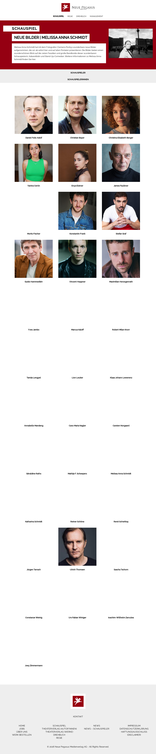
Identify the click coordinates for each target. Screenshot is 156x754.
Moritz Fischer (33, 234)
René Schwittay (121, 521)
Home (22, 725)
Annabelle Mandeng (33, 426)
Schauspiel (58, 16)
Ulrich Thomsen (77, 569)
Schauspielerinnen (78, 79)
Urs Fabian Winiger (77, 617)
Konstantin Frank (77, 234)
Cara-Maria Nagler (77, 426)
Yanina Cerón (33, 186)
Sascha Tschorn (121, 569)
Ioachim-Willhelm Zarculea (121, 617)
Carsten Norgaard (121, 426)
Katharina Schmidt (33, 521)
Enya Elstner (77, 186)
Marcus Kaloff (77, 330)
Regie (70, 16)
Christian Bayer (77, 138)
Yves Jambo (33, 330)
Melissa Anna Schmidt (121, 474)
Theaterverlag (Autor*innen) (59, 728)
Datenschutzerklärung (134, 728)
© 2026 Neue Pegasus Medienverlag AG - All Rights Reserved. (78, 746)
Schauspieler (78, 73)
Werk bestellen (22, 735)
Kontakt (78, 716)
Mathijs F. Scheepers (77, 474)
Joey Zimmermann (34, 665)
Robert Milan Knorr (121, 330)
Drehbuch (81, 16)
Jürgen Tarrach (34, 569)
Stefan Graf (121, 234)
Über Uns (21, 732)
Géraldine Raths (33, 474)
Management (96, 16)
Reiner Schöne (77, 521)
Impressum (134, 725)
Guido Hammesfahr (34, 282)
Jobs (22, 728)
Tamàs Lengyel (34, 378)
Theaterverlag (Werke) (59, 732)
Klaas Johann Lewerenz (121, 378)
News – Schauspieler (96, 728)
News (96, 725)
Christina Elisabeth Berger (121, 138)
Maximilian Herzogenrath (121, 282)
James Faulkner (121, 186)
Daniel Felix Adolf (33, 138)
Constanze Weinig (33, 617)
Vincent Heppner (77, 282)
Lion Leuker (77, 378)
